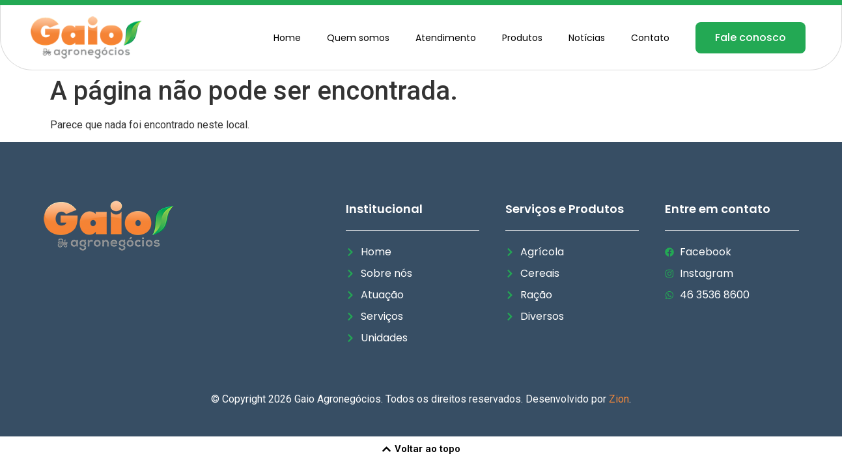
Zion (619, 399)
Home (287, 37)
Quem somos (358, 37)
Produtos (522, 37)
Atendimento (445, 37)
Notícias (586, 37)
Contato (650, 37)
